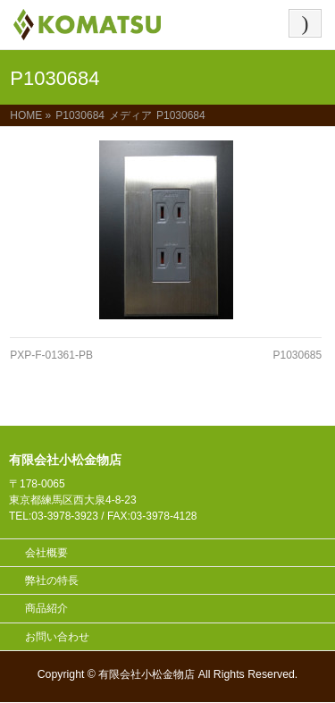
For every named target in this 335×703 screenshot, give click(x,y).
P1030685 (297, 355)
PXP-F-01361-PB (51, 355)
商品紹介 (46, 608)
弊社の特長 (52, 580)
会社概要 (46, 552)
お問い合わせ (57, 637)
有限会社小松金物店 (146, 674)
